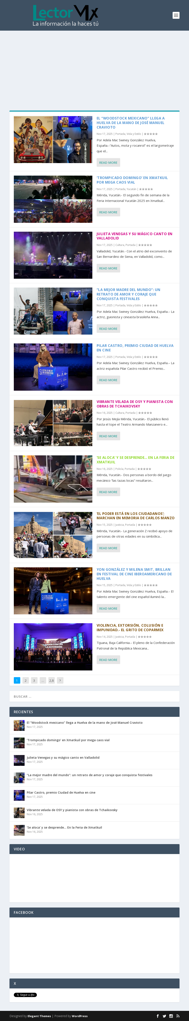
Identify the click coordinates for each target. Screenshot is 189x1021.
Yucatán (131, 189)
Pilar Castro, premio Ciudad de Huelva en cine (135, 347)
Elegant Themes (39, 1016)
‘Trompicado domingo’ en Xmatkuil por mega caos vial (132, 180)
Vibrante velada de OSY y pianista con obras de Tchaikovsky (135, 404)
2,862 (51, 683)
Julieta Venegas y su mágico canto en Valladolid (135, 236)
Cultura (119, 245)
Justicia (119, 525)
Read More (108, 162)
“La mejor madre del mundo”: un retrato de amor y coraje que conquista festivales (129, 294)
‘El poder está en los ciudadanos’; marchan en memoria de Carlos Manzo (136, 516)
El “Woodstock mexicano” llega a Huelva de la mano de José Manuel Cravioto (131, 123)
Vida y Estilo (134, 134)
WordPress (80, 1016)
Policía (119, 469)
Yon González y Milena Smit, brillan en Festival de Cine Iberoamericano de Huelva (134, 574)
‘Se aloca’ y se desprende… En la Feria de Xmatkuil (136, 459)
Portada (120, 134)
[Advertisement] (94, 63)
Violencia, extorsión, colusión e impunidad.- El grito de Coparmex (130, 627)
